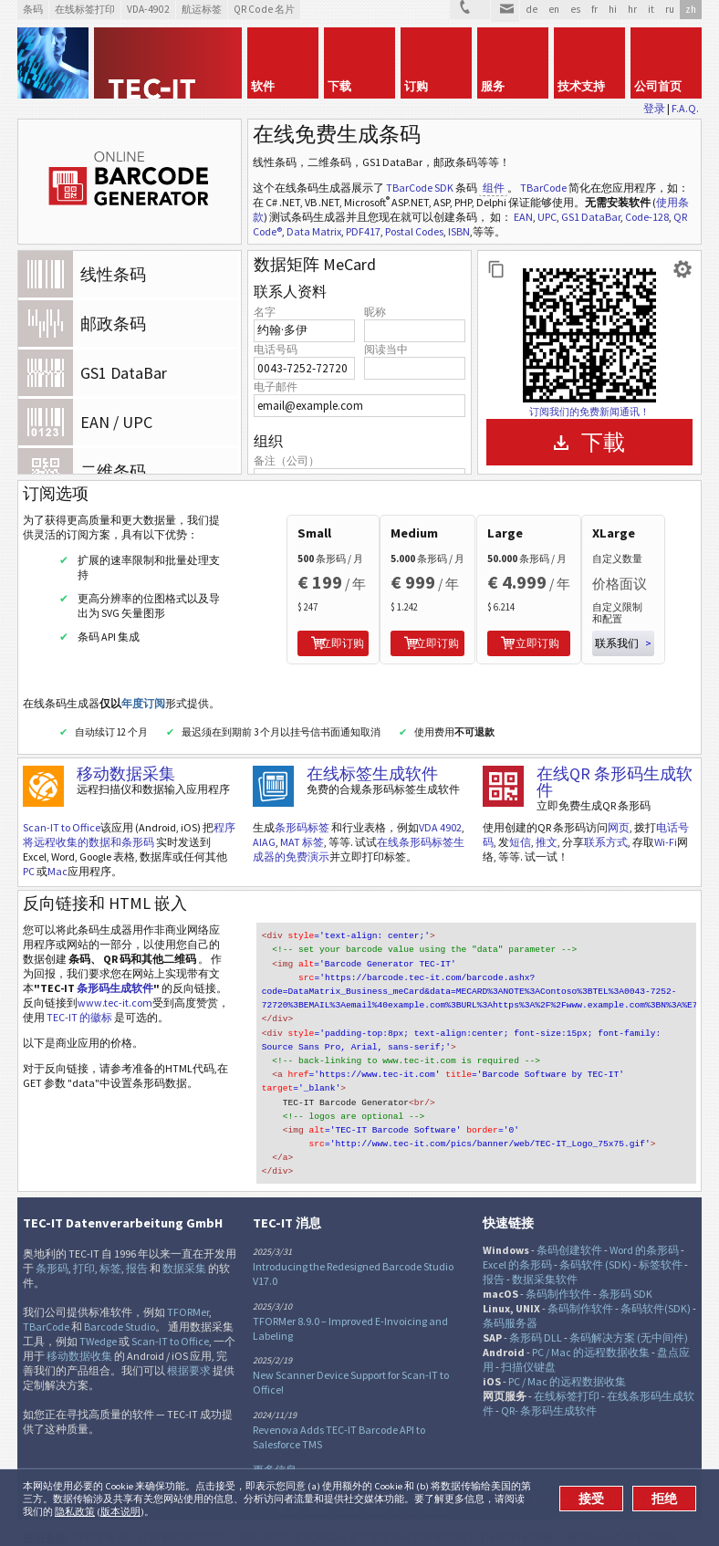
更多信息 (275, 1430)
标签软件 (661, 1225)
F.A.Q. (685, 108)
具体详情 (592, 1462)
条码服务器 (510, 1283)
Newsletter (435, 1464)
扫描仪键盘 (528, 1327)
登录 (654, 108)
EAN (523, 217)
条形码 (52, 1229)
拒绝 (664, 1498)
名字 (265, 312)
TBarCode (543, 187)
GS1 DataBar (590, 217)
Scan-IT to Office (61, 805)
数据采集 (184, 1229)
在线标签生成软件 (372, 751)
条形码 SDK (625, 1254)
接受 (591, 1498)
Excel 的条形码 (517, 1225)
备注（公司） (286, 460)
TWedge (98, 1302)
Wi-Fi (665, 820)
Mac (57, 849)
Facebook (318, 1464)
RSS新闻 (377, 1464)
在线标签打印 (566, 1356)
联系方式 (606, 820)
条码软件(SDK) (655, 1269)
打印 (84, 1229)
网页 (619, 805)
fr (594, 9)
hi (613, 9)
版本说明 (120, 1511)
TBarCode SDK (419, 187)
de (531, 9)
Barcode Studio (119, 1287)
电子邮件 (275, 386)
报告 (137, 1229)
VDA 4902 (440, 805)
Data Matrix (314, 231)
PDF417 (363, 231)
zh (690, 9)
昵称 (375, 312)
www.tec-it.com (115, 980)
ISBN (459, 231)
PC (29, 849)
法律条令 (635, 1462)
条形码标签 (302, 805)
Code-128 (647, 217)
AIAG (264, 820)
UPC (547, 217)
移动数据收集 (79, 1316)
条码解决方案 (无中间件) (628, 1298)
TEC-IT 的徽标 (79, 995)
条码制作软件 (558, 1254)
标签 (110, 1229)
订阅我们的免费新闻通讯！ (589, 411)
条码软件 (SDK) (595, 1225)
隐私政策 (75, 1511)
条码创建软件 (569, 1210)
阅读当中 (386, 349)
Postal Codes (414, 231)
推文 (546, 820)
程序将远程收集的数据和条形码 (129, 813)
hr (632, 9)
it (651, 9)
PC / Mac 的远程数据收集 (591, 1313)
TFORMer (188, 1273)
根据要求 (189, 1331)
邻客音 (348, 1464)
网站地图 (549, 1462)
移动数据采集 (126, 751)
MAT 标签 (302, 820)
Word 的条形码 (644, 1210)
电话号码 (275, 349)
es (575, 9)
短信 (520, 820)
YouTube (406, 1464)
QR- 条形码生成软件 (549, 1371)
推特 (289, 1464)
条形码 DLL (535, 1298)
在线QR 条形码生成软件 (615, 759)
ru (669, 9)
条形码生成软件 (115, 966)
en (553, 9)
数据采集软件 (545, 1240)
